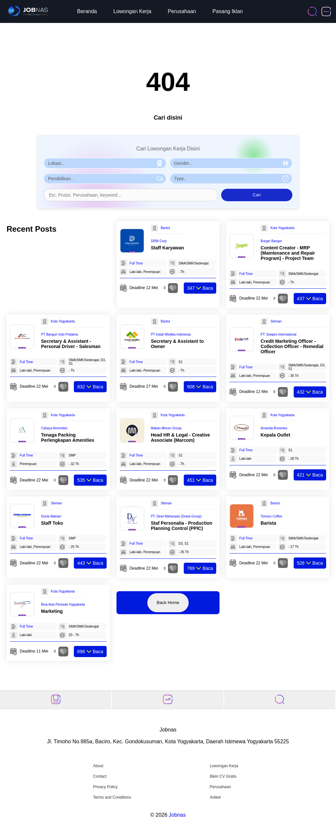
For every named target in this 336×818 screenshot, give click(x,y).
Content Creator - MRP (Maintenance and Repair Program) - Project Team (288, 253)
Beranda (87, 11)
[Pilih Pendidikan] (105, 178)
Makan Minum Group (166, 428)
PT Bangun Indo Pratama (59, 334)
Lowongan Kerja (133, 11)
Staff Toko (52, 523)
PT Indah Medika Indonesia (171, 334)
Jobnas (177, 815)
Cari (257, 194)
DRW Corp (159, 241)
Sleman (276, 321)
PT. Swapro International (278, 334)
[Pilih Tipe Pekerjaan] (231, 178)
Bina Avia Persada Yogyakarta (63, 604)
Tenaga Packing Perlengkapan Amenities (67, 437)
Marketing (52, 611)
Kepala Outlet (275, 435)
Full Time (136, 263)
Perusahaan (182, 11)
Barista (268, 523)
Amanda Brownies (274, 428)
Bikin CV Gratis (223, 776)
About (98, 766)
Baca (200, 288)
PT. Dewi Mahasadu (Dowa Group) (176, 516)
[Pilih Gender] (231, 163)
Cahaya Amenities (54, 428)
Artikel (215, 797)
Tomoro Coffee (271, 516)
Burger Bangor (271, 241)
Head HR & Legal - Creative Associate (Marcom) (180, 437)
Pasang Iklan (227, 11)
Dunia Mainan (51, 516)
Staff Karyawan (167, 247)
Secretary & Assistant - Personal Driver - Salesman (70, 344)
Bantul (165, 228)
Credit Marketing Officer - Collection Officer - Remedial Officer (292, 346)
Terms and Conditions (112, 797)
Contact (99, 776)
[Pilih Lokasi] (105, 163)
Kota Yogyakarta (282, 228)
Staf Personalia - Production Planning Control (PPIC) (181, 525)
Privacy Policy (105, 787)
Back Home (168, 602)
